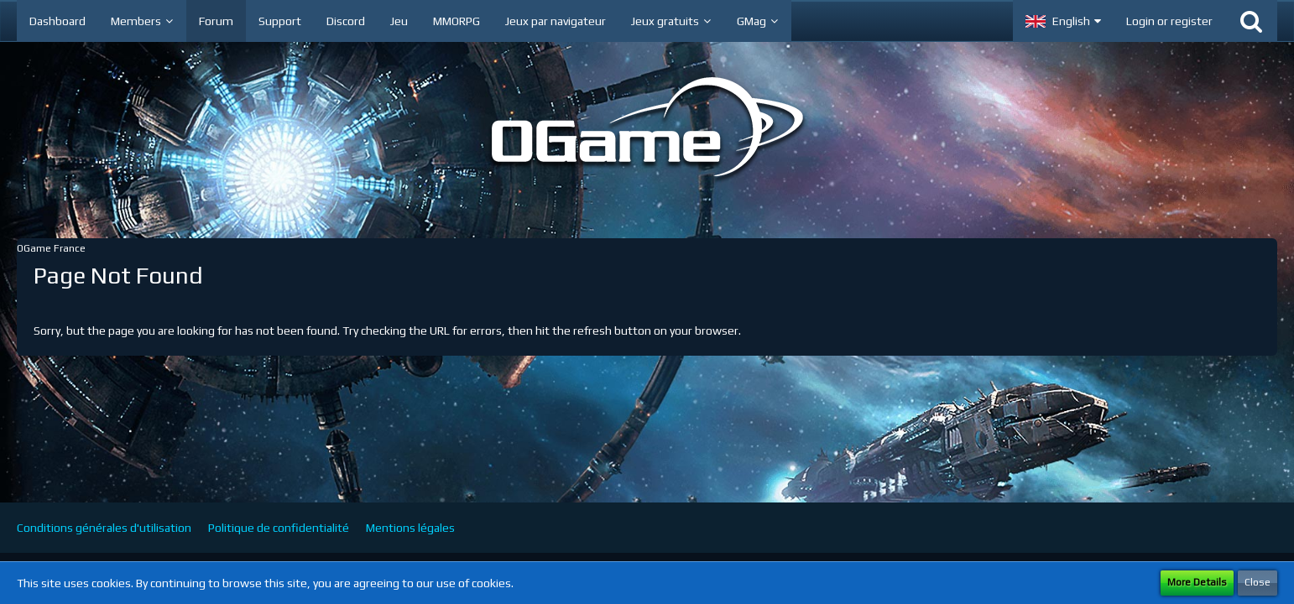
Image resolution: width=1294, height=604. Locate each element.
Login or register (1169, 21)
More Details (1197, 582)
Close (1257, 582)
